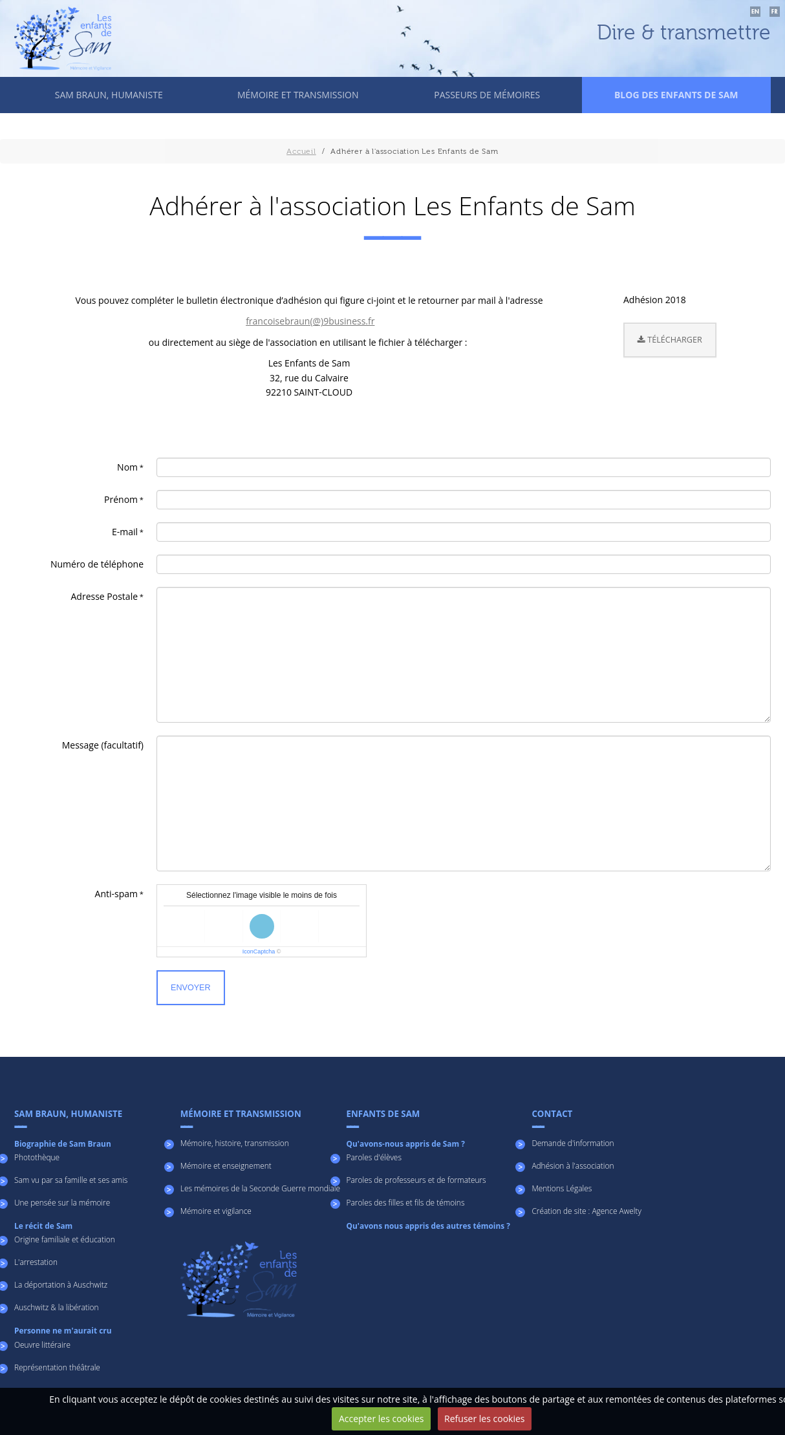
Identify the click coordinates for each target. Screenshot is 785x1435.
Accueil (301, 151)
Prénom (121, 499)
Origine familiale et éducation (64, 1239)
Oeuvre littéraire (42, 1344)
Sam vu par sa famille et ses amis (70, 1180)
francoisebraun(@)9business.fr (310, 321)
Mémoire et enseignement (226, 1165)
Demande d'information (573, 1143)
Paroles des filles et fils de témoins (406, 1202)
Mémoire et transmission (298, 95)
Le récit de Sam (43, 1225)
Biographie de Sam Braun (62, 1143)
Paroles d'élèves (374, 1157)
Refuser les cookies (484, 1418)
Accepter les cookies (381, 1418)
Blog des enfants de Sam (676, 95)
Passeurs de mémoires (487, 95)
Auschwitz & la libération (56, 1307)
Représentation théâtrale (57, 1367)
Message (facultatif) (103, 745)
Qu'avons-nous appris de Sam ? (406, 1143)
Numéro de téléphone (97, 564)
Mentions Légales (562, 1188)
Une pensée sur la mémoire (62, 1202)
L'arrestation (36, 1262)
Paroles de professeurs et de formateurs (416, 1180)
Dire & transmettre (684, 33)
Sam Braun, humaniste (109, 95)
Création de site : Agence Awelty (586, 1211)
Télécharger (670, 339)
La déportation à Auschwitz (60, 1284)
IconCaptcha (258, 951)
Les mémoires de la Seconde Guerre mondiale (260, 1188)
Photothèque (36, 1157)
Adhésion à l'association (573, 1165)
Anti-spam (116, 894)
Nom (127, 467)
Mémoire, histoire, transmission (234, 1143)
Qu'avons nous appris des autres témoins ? (428, 1225)
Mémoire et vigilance (216, 1211)
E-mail (125, 532)
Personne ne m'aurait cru (62, 1330)
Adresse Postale (104, 596)
